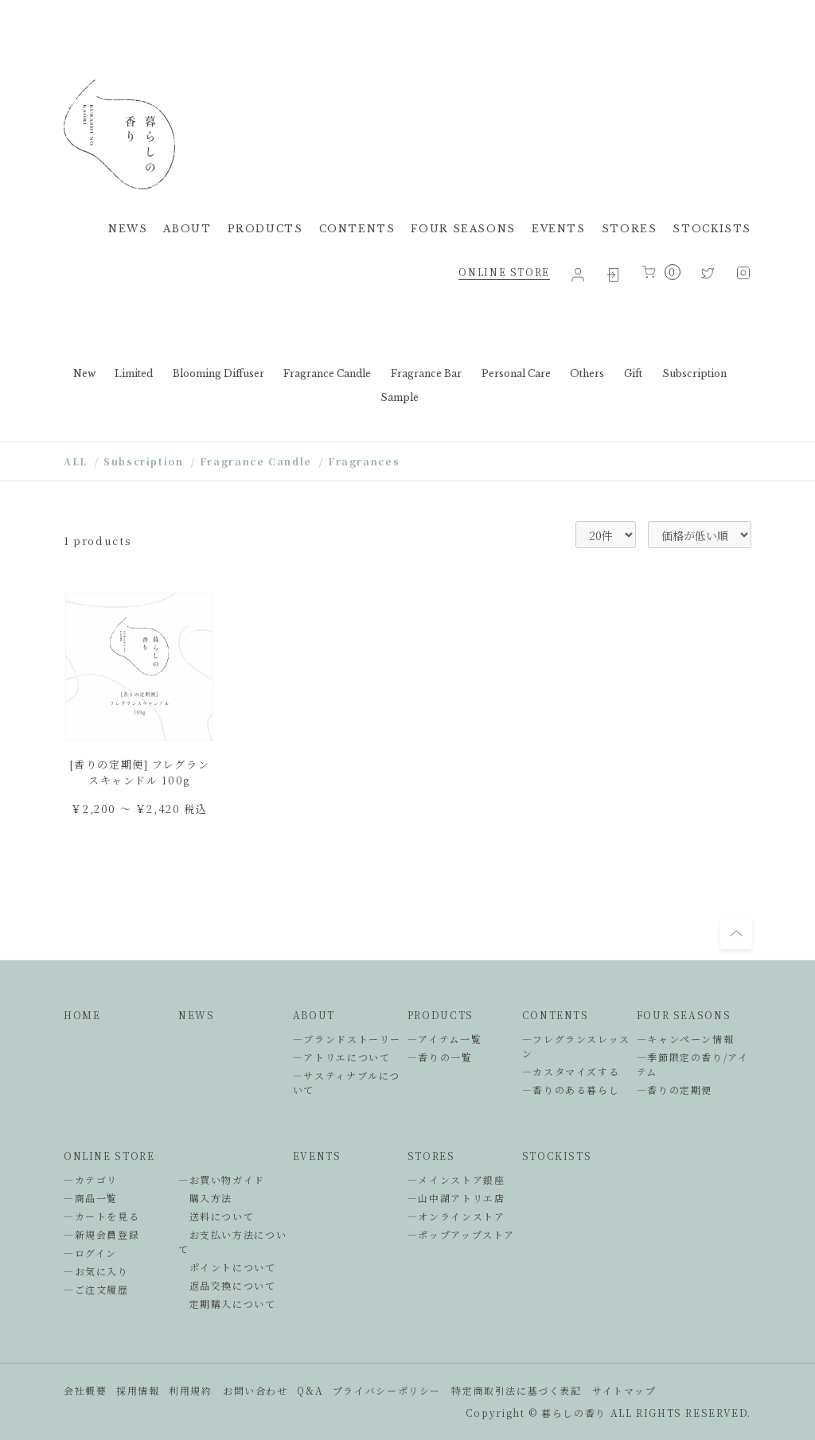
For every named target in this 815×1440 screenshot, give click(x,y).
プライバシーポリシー (387, 1390)
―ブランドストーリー (347, 1038)
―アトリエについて (342, 1057)
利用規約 (190, 1390)
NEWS (127, 229)
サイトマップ (624, 1390)
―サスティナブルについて (346, 1082)
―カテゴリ (91, 1179)
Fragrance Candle (327, 373)
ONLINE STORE (503, 271)
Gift (633, 373)
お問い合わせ (255, 1390)
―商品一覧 (91, 1198)
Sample (399, 397)
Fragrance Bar (426, 373)
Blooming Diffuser (218, 373)
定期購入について (227, 1303)
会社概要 (85, 1390)
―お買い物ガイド (221, 1179)
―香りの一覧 (440, 1057)
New (84, 373)
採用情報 (137, 1390)
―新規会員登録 (101, 1234)
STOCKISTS (712, 229)
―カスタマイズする (571, 1071)
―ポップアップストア (461, 1234)
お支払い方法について (232, 1241)
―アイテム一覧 (445, 1038)
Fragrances (364, 461)
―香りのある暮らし (571, 1089)
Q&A (310, 1390)
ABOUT (187, 229)
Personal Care (516, 373)
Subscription (694, 373)
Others (587, 373)
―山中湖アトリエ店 (456, 1198)
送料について (216, 1216)
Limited (134, 373)
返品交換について (227, 1285)
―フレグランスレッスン (576, 1046)
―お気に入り (96, 1271)
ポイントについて (227, 1267)
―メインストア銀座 (456, 1179)
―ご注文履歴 (96, 1289)
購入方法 (205, 1198)
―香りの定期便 (674, 1089)
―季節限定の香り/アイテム (693, 1064)
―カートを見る (101, 1216)
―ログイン (90, 1252)
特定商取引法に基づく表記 (516, 1390)
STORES (629, 229)
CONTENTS (357, 229)
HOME (82, 1015)
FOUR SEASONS (463, 229)
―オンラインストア (456, 1216)
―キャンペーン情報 (686, 1038)
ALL (76, 461)
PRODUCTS (265, 229)
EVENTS (559, 229)
